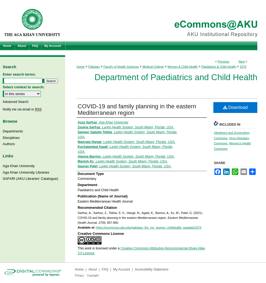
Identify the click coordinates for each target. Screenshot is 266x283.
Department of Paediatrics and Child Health (175, 77)
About (92, 269)
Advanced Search (15, 102)
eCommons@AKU (165, 20)
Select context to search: (24, 87)
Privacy (79, 275)
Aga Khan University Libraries (26, 172)
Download (235, 107)
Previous (223, 61)
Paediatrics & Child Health (218, 66)
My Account (121, 269)
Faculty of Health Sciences (121, 66)
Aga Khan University (19, 166)
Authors (9, 144)
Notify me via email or (22, 109)
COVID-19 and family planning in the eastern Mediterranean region (137, 109)
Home (80, 66)
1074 (243, 66)
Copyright (93, 275)
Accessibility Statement (151, 269)
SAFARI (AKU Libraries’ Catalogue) (30, 179)
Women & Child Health (182, 66)
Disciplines (11, 138)
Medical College (153, 66)
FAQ (105, 269)
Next (242, 61)
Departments (13, 131)
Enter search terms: (19, 74)
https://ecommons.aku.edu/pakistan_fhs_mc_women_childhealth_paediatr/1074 (148, 227)
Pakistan (94, 66)
